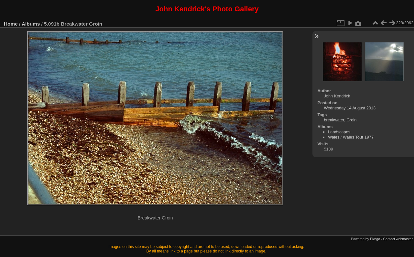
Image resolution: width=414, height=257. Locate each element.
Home (11, 24)
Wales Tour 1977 (358, 137)
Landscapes (339, 131)
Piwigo (375, 239)
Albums (31, 24)
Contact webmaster (398, 239)
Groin (351, 119)
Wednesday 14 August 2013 (350, 108)
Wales (333, 137)
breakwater (334, 119)
